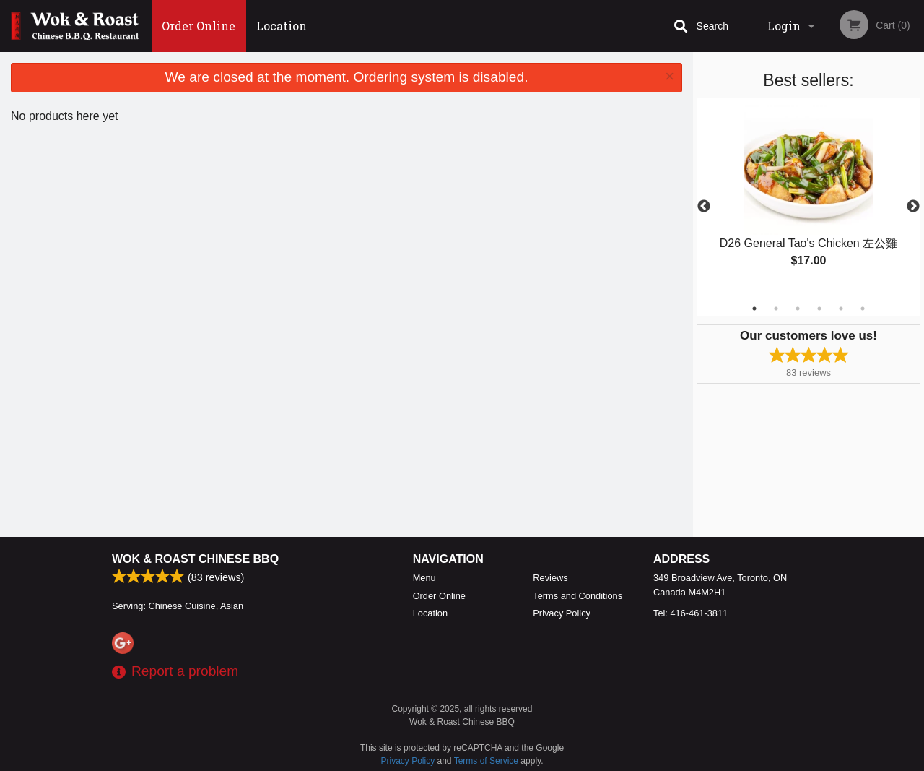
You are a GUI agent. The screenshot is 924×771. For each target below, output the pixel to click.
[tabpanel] (808, 198)
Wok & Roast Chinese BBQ (195, 559)
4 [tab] (819, 308)
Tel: (690, 613)
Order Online (198, 25)
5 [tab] (841, 308)
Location (281, 25)
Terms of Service (486, 761)
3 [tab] (797, 308)
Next (913, 206)
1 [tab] (754, 308)
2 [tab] (776, 308)
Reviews (550, 577)
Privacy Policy (561, 613)
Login (784, 25)
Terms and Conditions (577, 595)
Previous (704, 206)
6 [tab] (862, 308)
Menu (424, 577)
